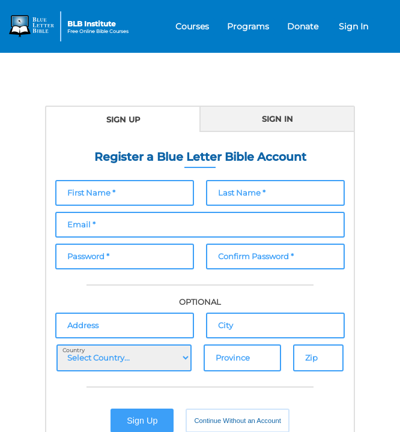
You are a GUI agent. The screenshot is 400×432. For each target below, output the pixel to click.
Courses (192, 26)
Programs (248, 26)
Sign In (353, 26)
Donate (302, 26)
